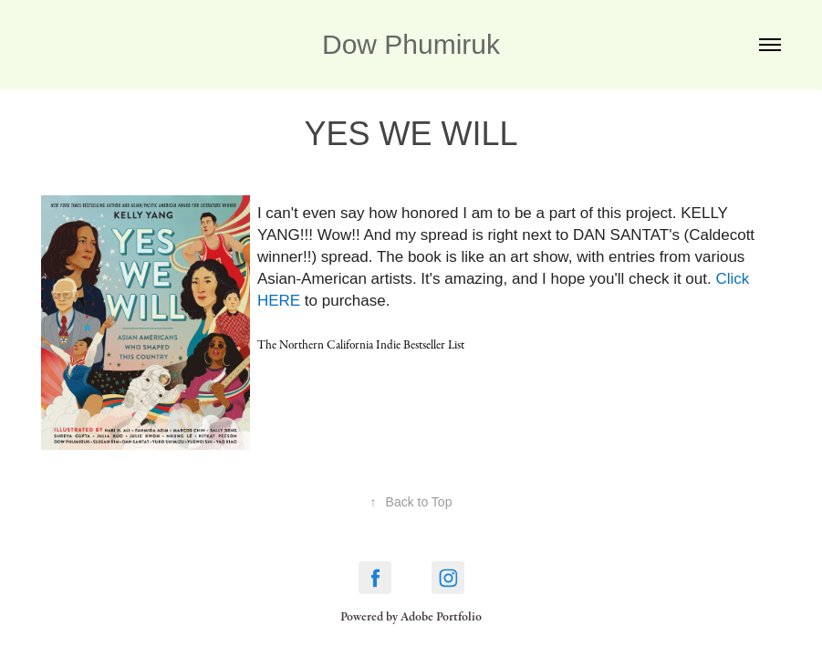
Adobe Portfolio (441, 617)
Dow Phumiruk (411, 44)
